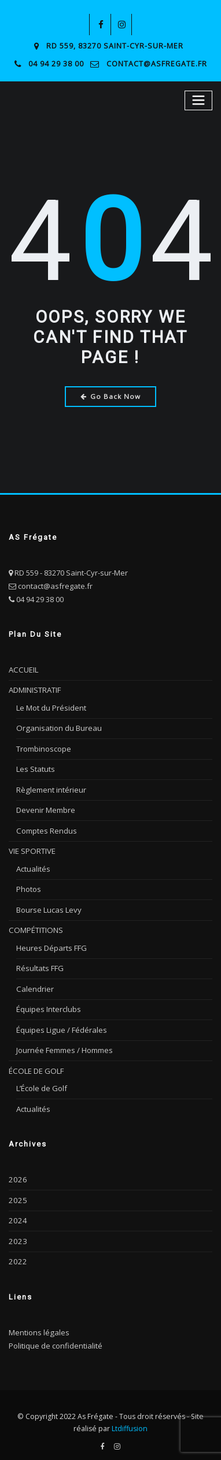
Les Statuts (35, 766)
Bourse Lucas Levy (49, 906)
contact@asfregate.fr (156, 63)
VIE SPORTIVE (32, 848)
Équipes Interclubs (48, 1004)
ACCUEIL (23, 668)
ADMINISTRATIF (35, 689)
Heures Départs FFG (51, 943)
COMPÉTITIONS (35, 926)
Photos (28, 885)
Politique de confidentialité (55, 1338)
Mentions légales (39, 1325)
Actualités (33, 865)
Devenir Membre (45, 807)
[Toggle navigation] (199, 99)
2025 (17, 1193)
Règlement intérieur (51, 787)
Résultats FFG (40, 963)
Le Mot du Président (51, 706)
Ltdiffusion (129, 1421)
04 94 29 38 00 (58, 63)
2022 (17, 1254)
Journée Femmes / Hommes (64, 1045)
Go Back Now (111, 395)
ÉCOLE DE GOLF (35, 1065)
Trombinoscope (43, 746)
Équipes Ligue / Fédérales (61, 1025)
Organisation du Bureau (58, 726)
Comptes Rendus (46, 827)
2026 (17, 1173)
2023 (17, 1234)
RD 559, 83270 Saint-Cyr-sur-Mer (115, 46)
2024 (17, 1213)
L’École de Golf (41, 1082)
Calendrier (34, 984)
